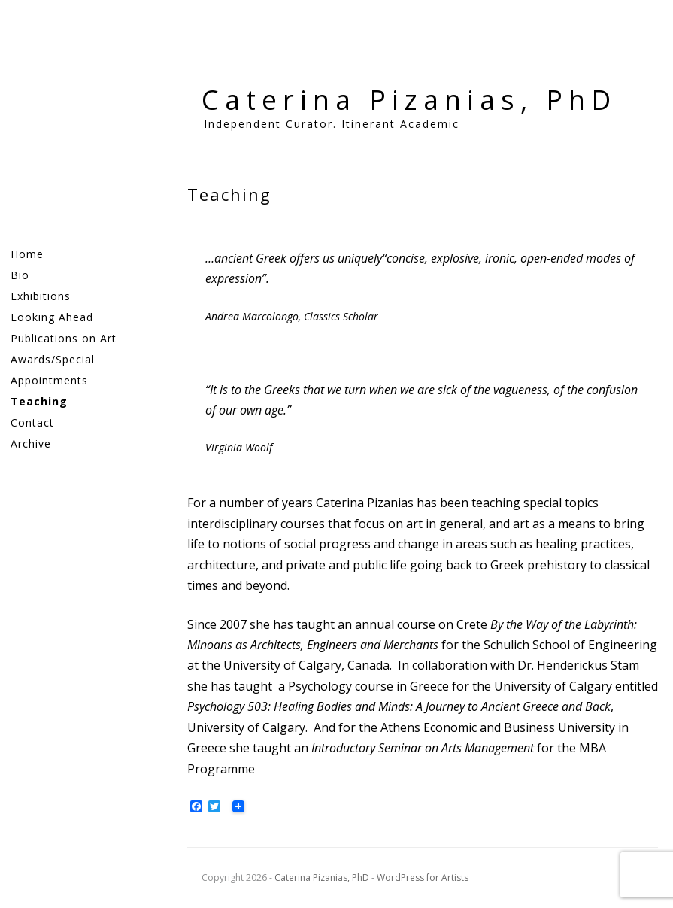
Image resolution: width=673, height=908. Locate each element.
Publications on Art (64, 338)
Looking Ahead (52, 317)
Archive (31, 443)
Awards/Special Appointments (53, 369)
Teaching (39, 401)
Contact (32, 422)
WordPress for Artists (422, 877)
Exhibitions (41, 296)
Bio (20, 275)
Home (27, 254)
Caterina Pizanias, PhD (409, 99)
